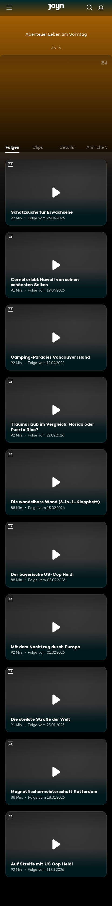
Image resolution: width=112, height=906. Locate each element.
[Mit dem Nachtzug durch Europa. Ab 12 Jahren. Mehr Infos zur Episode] (56, 627)
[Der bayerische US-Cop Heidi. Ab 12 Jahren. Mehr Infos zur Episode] (56, 555)
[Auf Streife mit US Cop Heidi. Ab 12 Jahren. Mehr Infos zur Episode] (56, 844)
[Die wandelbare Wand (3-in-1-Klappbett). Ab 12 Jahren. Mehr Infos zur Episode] (56, 482)
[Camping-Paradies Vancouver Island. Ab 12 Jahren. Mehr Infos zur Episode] (56, 338)
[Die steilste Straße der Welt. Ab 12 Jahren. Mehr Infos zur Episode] (56, 700)
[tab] (13, 148)
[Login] (101, 7)
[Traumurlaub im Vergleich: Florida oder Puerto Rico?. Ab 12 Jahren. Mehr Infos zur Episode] (56, 410)
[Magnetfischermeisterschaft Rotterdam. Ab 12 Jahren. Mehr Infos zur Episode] (56, 772)
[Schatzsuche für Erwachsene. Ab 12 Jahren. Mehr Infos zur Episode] (56, 193)
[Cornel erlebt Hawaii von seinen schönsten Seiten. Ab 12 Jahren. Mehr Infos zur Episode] (56, 265)
